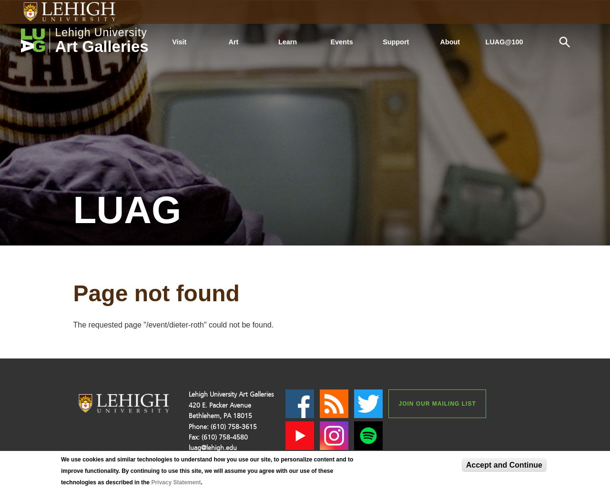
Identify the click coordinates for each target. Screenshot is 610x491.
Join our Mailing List (437, 403)
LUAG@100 (504, 42)
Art (234, 42)
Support (396, 42)
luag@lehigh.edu (213, 448)
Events (342, 42)
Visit (179, 42)
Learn (287, 42)
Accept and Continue (504, 465)
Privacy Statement (176, 482)
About (450, 42)
